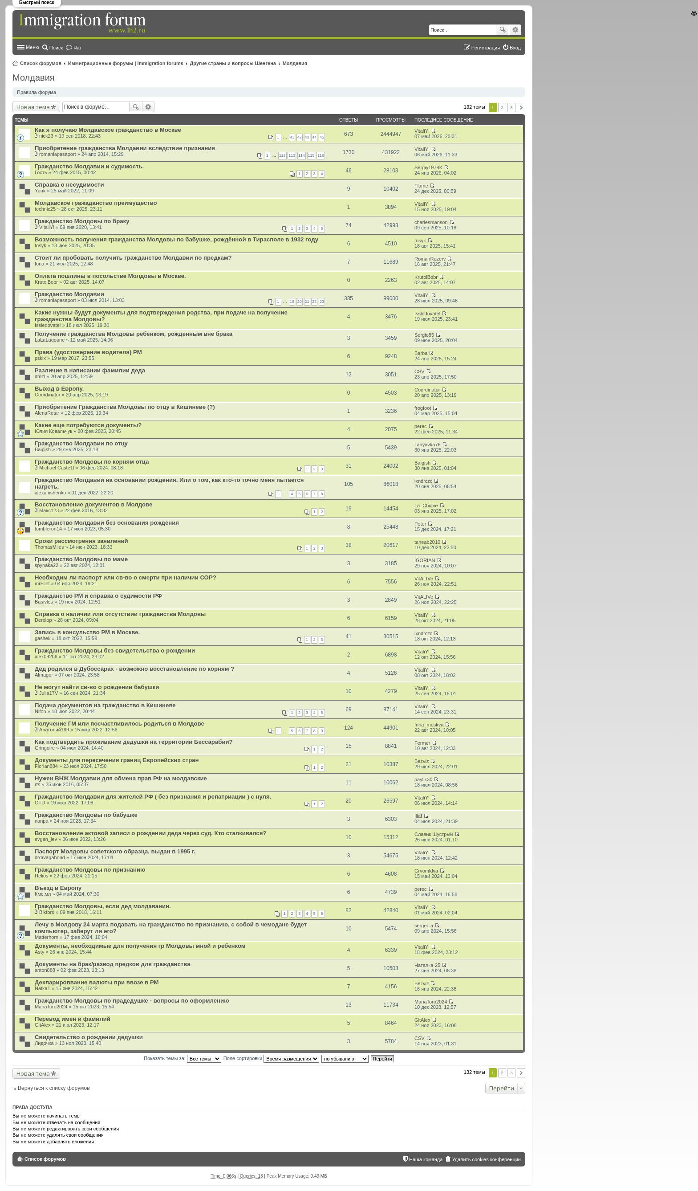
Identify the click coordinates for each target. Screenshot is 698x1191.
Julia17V (48, 693)
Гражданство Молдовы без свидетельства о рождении (115, 650)
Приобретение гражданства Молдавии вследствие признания (125, 148)
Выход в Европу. (59, 388)
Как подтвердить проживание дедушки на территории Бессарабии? (134, 741)
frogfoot (422, 408)
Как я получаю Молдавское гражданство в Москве (108, 129)
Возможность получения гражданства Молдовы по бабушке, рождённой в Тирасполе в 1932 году (176, 239)
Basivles (44, 601)
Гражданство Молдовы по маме (81, 559)
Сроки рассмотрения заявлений (81, 541)
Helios (42, 875)
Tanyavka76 (427, 444)
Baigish (43, 449)
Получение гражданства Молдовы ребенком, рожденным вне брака (133, 333)
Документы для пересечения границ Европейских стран (117, 760)
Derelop (43, 620)
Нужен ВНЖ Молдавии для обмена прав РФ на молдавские (121, 778)
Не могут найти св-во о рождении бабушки (97, 687)
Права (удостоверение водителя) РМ (88, 352)
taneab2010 (427, 542)
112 (282, 155)
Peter (420, 523)
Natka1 (42, 988)
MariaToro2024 (51, 1006)
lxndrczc (423, 481)
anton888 (45, 970)
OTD (40, 802)
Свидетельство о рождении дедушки (89, 1037)
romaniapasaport (57, 154)
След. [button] (521, 107)
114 (301, 155)
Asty (39, 951)
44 (314, 137)
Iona (39, 263)
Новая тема (33, 107)
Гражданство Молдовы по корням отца (92, 461)
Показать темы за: (182, 1058)
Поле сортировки (271, 1058)
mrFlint (42, 583)
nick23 (46, 136)
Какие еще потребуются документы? (88, 425)
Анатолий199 (54, 729)
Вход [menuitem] (515, 47)
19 (292, 301)
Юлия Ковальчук (53, 431)
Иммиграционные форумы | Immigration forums (125, 63)
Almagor (44, 674)
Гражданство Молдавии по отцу (81, 443)
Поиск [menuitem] (56, 47)
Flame (421, 185)
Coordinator (47, 394)
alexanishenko (50, 492)
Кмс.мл (43, 894)
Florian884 (46, 766)
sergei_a (423, 925)
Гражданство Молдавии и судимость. (89, 166)
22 (314, 301)
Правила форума (36, 92)
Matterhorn (46, 937)
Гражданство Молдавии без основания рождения (107, 522)
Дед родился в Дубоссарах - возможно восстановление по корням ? (134, 668)
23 (322, 301)
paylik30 (423, 779)
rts (37, 784)
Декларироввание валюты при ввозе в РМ (97, 982)
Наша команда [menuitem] (425, 1159)
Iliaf (418, 816)
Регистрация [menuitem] (485, 47)
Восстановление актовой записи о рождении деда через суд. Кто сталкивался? (150, 833)
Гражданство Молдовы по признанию (90, 869)
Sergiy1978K (428, 167)
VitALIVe (423, 578)
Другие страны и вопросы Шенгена (233, 63)
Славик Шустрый (433, 834)
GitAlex (42, 1025)
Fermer (422, 743)
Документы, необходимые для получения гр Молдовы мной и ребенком (140, 945)
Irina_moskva (428, 724)
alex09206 (46, 656)
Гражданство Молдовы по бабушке (86, 815)
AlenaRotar (47, 413)
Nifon (40, 711)
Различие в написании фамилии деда (90, 370)
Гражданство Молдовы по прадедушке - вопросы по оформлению (132, 1000)
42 (299, 137)
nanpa (42, 821)
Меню (32, 47)
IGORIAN (424, 560)
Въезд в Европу (58, 888)
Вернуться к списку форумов (54, 1088)
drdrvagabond (50, 857)
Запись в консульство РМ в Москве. (87, 632)
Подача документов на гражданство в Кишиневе (105, 705)
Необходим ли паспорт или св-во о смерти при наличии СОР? (125, 577)
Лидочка (44, 1043)
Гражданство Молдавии (69, 294)
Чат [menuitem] (77, 47)
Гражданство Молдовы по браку (82, 221)
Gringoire (45, 747)
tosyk (40, 245)
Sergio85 (424, 335)
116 (320, 155)
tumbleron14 (48, 528)
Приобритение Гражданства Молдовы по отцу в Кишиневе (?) (125, 407)
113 (291, 155)
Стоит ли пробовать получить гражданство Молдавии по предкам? (133, 257)
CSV (419, 371)
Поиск (502, 29)
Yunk (40, 190)
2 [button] (502, 107)
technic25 (45, 209)
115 (311, 155)
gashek (42, 638)
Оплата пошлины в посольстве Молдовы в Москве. (110, 276)
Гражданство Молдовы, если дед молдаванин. (103, 906)
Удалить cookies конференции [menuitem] (486, 1159)
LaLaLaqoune (50, 340)
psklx (40, 358)
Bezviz (421, 761)
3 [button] (511, 107)
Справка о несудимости (69, 184)
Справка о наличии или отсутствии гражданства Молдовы (120, 614)
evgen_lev (46, 839)
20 (299, 301)
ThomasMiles (49, 547)
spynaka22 (46, 565)
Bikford (46, 912)
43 (307, 137)
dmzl (40, 376)
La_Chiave (426, 505)
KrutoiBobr (46, 282)
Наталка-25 (427, 965)
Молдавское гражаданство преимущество (96, 203)
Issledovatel (48, 325)
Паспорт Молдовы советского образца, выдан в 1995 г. (115, 851)
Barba (420, 353)
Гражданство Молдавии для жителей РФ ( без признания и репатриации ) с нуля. (153, 796)
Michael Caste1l (56, 467)
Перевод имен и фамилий (72, 1019)
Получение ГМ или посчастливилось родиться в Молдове (119, 723)
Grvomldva (426, 870)
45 (322, 137)
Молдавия (295, 63)
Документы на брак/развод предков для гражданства (113, 964)
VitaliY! (422, 131)
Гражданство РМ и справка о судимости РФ (98, 595)
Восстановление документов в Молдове (93, 504)
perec (420, 426)
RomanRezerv (430, 258)
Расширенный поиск (515, 29)
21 (307, 301)
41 (292, 137)
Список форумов (40, 63)
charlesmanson (431, 222)
